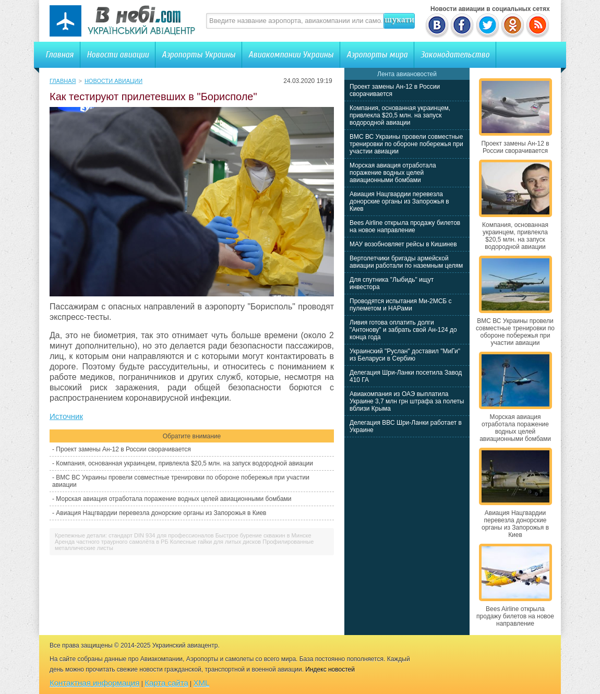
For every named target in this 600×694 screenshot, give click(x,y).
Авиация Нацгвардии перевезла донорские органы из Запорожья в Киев (161, 513)
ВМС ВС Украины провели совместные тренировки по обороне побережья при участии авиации (406, 144)
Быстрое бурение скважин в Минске (263, 535)
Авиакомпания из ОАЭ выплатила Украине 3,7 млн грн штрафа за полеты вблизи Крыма (407, 401)
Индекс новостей (330, 669)
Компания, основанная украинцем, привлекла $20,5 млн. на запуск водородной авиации (184, 463)
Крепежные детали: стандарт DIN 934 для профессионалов (134, 535)
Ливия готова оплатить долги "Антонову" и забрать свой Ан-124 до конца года (403, 330)
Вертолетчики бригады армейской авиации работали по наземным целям (406, 262)
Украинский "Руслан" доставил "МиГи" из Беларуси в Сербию (405, 355)
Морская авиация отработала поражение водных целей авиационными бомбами (173, 498)
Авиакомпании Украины (290, 54)
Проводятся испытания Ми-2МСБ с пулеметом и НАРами (401, 304)
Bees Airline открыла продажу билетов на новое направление (405, 226)
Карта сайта (166, 682)
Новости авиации (118, 54)
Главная (59, 54)
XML (202, 682)
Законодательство (455, 54)
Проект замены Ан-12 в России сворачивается (123, 449)
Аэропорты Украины (198, 54)
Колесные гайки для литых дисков (215, 542)
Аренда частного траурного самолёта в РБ (112, 542)
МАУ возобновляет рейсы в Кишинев (403, 244)
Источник (66, 416)
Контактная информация (94, 682)
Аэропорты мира (376, 54)
